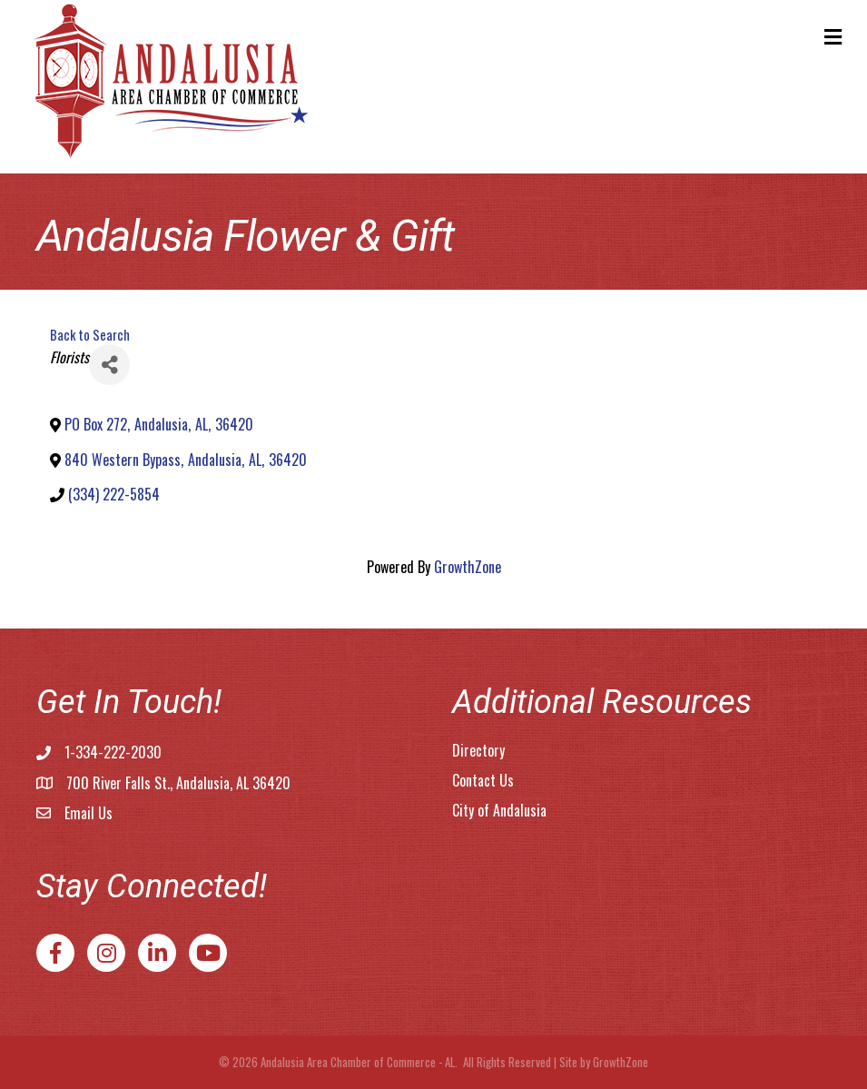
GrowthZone (467, 567)
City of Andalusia (499, 810)
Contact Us (483, 780)
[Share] (109, 364)
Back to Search (90, 334)
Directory (478, 750)
